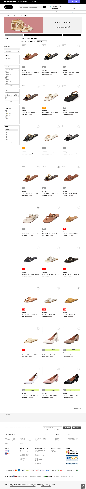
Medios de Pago (38, 453)
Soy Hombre (76, 427)
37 (6, 137)
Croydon (37, 439)
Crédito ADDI (53, 451)
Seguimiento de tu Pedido (40, 455)
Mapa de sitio (22, 462)
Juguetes (69, 440)
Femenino (6, 43)
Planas (5, 41)
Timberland (22, 436)
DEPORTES (44, 12)
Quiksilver (14, 442)
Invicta (21, 440)
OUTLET (83, 12)
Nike (5, 436)
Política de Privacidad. (24, 454)
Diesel (13, 439)
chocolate (9, 118)
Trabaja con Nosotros (24, 458)
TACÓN (52, 35)
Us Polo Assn (22, 438)
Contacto (37, 456)
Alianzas (52, 450)
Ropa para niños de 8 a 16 (73, 439)
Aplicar (11, 62)
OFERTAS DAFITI (4, 12)
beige (8, 113)
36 (6, 134)
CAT (28, 438)
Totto (36, 442)
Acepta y (57, 429)
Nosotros (22, 450)
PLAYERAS (33, 35)
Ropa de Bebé (70, 436)
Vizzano (79, 408)
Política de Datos (23, 456)
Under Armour (7, 439)
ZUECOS (72, 35)
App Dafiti (22, 460)
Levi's (13, 436)
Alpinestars (7, 443)
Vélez (29, 436)
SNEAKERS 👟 (70, 12)
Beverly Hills (22, 439)
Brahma (6, 442)
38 (6, 139)
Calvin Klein (30, 440)
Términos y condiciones (52, 429)
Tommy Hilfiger (38, 438)
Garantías (37, 454)
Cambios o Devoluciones (40, 450)
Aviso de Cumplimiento (24, 453)
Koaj (28, 439)
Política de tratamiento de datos (63, 429)
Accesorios (57, 440)
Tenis (44, 436)
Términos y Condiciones (25, 451)
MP (36, 436)
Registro (21, 459)
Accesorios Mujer (46, 440)
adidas (6, 438)
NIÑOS (56, 12)
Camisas (44, 438)
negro (8, 108)
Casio (21, 442)
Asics (6, 440)
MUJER (18, 12)
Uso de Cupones (38, 451)
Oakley (21, 443)
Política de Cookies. (24, 455)
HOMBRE (30, 12)
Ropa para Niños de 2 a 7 (73, 438)
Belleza (44, 439)
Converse (14, 440)
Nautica (13, 438)
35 (6, 132)
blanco (8, 111)
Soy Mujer (67, 427)
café (8, 115)
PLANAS (14, 35)
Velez (36, 440)
